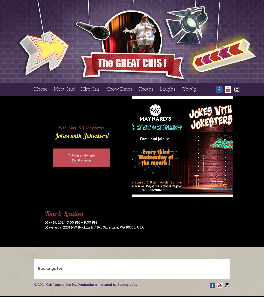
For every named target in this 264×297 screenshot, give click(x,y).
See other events (81, 160)
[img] (78, 269)
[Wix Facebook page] (219, 89)
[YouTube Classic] (228, 89)
